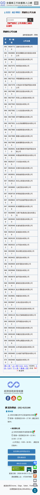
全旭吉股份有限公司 (23, 302)
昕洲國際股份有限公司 (24, 206)
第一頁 (7, 366)
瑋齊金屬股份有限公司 (24, 341)
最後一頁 (24, 368)
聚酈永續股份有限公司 (24, 136)
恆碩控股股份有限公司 (24, 219)
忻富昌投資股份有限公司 (25, 309)
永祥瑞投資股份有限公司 (25, 347)
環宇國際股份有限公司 (24, 117)
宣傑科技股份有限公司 (24, 168)
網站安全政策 (22, 463)
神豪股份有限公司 (22, 296)
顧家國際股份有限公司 (24, 142)
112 (21, 366)
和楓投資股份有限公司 (24, 334)
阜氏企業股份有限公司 (24, 181)
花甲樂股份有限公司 (23, 321)
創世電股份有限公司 (23, 264)
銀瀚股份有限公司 (22, 232)
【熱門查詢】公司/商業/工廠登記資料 (19, 24)
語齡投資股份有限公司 (24, 47)
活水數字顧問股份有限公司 (26, 353)
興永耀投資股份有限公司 (25, 251)
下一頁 (15, 368)
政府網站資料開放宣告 (21, 451)
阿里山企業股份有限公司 (25, 98)
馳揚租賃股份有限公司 (24, 59)
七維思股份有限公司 (23, 187)
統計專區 (16, 12)
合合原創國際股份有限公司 (26, 123)
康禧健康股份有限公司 (24, 174)
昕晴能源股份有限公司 (24, 194)
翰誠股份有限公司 (22, 360)
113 (25, 366)
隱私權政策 (21, 457)
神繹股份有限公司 (22, 66)
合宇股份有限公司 (22, 245)
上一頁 (15, 366)
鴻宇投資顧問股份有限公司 (26, 200)
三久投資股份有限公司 (24, 110)
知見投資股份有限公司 (24, 72)
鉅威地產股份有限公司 (24, 225)
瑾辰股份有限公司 (22, 104)
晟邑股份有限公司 (22, 257)
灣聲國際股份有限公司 (24, 79)
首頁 (8, 12)
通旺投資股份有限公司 (24, 91)
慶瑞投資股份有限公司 (24, 283)
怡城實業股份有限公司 (24, 130)
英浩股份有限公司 (22, 238)
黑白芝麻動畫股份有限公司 (26, 315)
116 (9, 368)
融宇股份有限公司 (22, 277)
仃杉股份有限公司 (22, 162)
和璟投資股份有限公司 (24, 328)
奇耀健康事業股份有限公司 (26, 155)
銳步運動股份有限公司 (24, 289)
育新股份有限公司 (22, 270)
